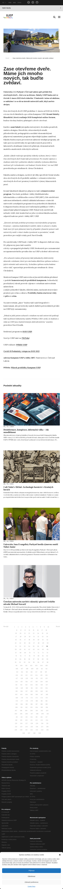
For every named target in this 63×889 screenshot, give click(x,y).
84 (20, 659)
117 (36, 672)
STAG (19, 2)
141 (16, 685)
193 (31, 707)
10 (48, 627)
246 (23, 733)
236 (37, 727)
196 (47, 707)
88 (38, 659)
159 (37, 691)
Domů (7, 58)
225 (16, 723)
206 (26, 714)
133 (47, 678)
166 (37, 694)
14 (29, 630)
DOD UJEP (27, 331)
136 (26, 682)
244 (42, 730)
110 (37, 669)
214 (31, 717)
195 (42, 707)
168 (47, 694)
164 (26, 694)
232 (16, 727)
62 (29, 649)
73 (43, 653)
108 (27, 669)
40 (38, 640)
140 (47, 682)
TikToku (25, 338)
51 (16, 646)
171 (27, 698)
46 (29, 643)
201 (37, 711)
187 (37, 704)
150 (27, 688)
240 (21, 730)
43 (15, 643)
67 (16, 653)
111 (42, 669)
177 (22, 701)
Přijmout (31, 870)
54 (29, 646)
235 (32, 727)
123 (31, 675)
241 (26, 730)
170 (22, 698)
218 (16, 720)
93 (24, 662)
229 (37, 723)
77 (25, 656)
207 (32, 714)
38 (29, 640)
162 (16, 694)
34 (47, 637)
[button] (60, 855)
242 (31, 730)
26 (47, 633)
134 (16, 682)
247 (29, 733)
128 (22, 678)
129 (27, 678)
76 (20, 656)
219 (21, 720)
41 (43, 640)
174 (42, 698)
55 (33, 646)
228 (32, 723)
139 (41, 682)
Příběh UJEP (21, 345)
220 (26, 720)
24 (38, 633)
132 (42, 678)
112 (46, 669)
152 (37, 688)
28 (20, 637)
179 (32, 701)
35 (16, 640)
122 (26, 675)
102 (31, 665)
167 (42, 694)
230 (42, 723)
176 (17, 701)
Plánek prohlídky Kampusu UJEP (26, 367)
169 (17, 698)
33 (42, 637)
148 (17, 688)
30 (29, 637)
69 (25, 653)
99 (16, 665)
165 (32, 694)
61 (24, 649)
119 (46, 672)
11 (16, 630)
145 (37, 685)
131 (37, 678)
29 (25, 637)
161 (47, 691)
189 (47, 704)
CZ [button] (4, 2)
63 (34, 649)
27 (16, 637)
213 (26, 717)
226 (21, 723)
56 (38, 646)
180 (37, 701)
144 (31, 685)
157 (27, 691)
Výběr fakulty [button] (31, 8)
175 (47, 698)
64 (38, 649)
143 (26, 685)
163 (21, 694)
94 (29, 662)
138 (37, 682)
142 (21, 685)
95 (34, 662)
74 (47, 653)
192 (26, 707)
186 (32, 704)
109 (32, 669)
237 (42, 727)
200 (31, 711)
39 (34, 640)
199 (26, 711)
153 (42, 688)
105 (47, 665)
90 (47, 659)
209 (42, 714)
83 (16, 659)
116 (32, 672)
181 (42, 701)
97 (43, 662)
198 (21, 711)
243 (37, 730)
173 (37, 698)
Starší (58, 626)
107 (22, 669)
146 (42, 685)
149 (22, 688)
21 (24, 633)
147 (47, 685)
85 (25, 659)
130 (32, 678)
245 (47, 730)
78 (29, 656)
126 (46, 675)
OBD (9, 2)
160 (42, 691)
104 (41, 665)
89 (43, 659)
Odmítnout (31, 876)
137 (32, 682)
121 (22, 675)
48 (38, 643)
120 (17, 675)
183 (17, 704)
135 (22, 682)
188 (42, 704)
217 (47, 717)
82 (47, 656)
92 (20, 662)
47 (34, 643)
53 (24, 646)
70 (29, 653)
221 (31, 720)
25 (42, 633)
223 (42, 720)
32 (38, 637)
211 (17, 717)
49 (43, 643)
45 (25, 643)
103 (36, 665)
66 (47, 649)
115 (27, 672)
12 (20, 630)
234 (26, 727)
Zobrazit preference (31, 882)
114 (22, 672)
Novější (5, 626)
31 (34, 637)
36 (20, 640)
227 (26, 723)
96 (38, 662)
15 (33, 630)
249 (39, 733)
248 (34, 733)
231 (47, 723)
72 (38, 653)
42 (47, 640)
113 (17, 672)
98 (47, 662)
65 (43, 649)
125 (41, 675)
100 (21, 665)
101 (26, 665)
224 (47, 720)
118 (41, 672)
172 (32, 698)
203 (47, 711)
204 (16, 714)
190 (16, 707)
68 (20, 653)
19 (16, 633)
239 (16, 730)
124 (36, 675)
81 (43, 656)
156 (22, 691)
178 (27, 701)
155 (17, 691)
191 (21, 707)
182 (47, 701)
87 (34, 659)
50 (47, 643)
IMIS (14, 2)
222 (36, 720)
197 (16, 711)
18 (46, 630)
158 (32, 691)
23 (33, 633)
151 (32, 688)
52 (20, 646)
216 (41, 717)
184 (22, 704)
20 (20, 633)
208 (37, 714)
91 (15, 662)
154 (47, 688)
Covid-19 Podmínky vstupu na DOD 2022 (21, 351)
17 (42, 630)
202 (42, 711)
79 (34, 656)
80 (38, 656)
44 (20, 643)
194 (37, 707)
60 (20, 649)
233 (21, 727)
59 (16, 649)
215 (37, 717)
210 (48, 714)
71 (34, 653)
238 (47, 727)
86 (29, 659)
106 (17, 669)
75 (16, 656)
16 (38, 630)
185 (27, 704)
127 (17, 678)
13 (25, 630)
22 (29, 633)
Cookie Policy (31, 886)
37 (25, 640)
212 (22, 717)
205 (21, 714)
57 (42, 646)
